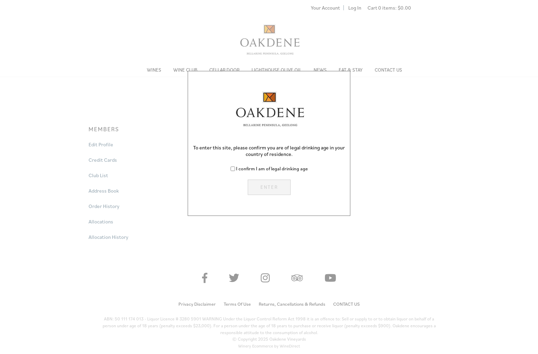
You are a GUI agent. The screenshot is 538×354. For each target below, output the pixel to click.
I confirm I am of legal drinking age (272, 169)
